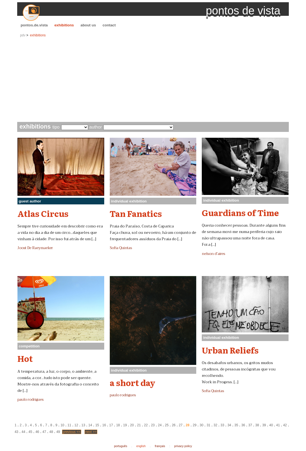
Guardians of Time (240, 212)
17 (111, 425)
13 (83, 425)
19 (125, 425)
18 (118, 425)
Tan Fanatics (136, 213)
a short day (132, 382)
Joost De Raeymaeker (35, 248)
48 (51, 432)
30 (201, 425)
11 (69, 425)
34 (229, 425)
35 (236, 425)
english (141, 446)
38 (257, 425)
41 (278, 425)
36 (243, 425)
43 (16, 432)
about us (88, 25)
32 (215, 425)
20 (132, 425)
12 (76, 425)
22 (146, 425)
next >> (90, 432)
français (160, 446)
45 (30, 432)
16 (104, 425)
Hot (25, 358)
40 (271, 425)
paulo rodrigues (30, 400)
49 (58, 432)
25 (167, 425)
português (120, 446)
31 (208, 425)
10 (62, 425)
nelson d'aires (213, 254)
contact (109, 25)
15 (97, 425)
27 (180, 425)
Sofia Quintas (121, 248)
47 (44, 432)
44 (23, 432)
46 (37, 432)
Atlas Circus (42, 213)
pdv (22, 35)
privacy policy (183, 446)
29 (194, 425)
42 (285, 425)
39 (264, 425)
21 (139, 425)
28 (187, 425)
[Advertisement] (153, 80)
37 (250, 425)
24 (160, 425)
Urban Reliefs (230, 350)
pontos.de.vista (34, 25)
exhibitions (64, 25)
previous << (71, 432)
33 (222, 425)
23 (153, 425)
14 (90, 425)
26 (173, 425)
